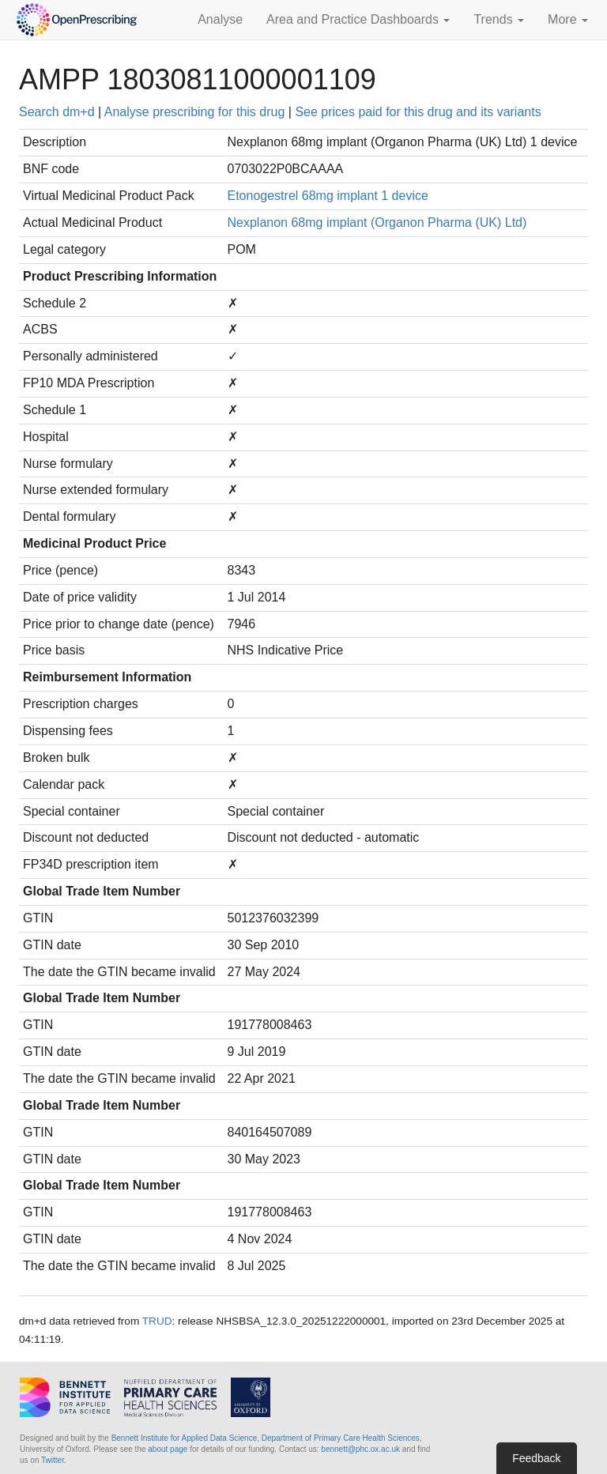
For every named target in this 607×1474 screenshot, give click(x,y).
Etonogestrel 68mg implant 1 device (328, 195)
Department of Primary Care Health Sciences (341, 1438)
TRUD (157, 1321)
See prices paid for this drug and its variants (418, 112)
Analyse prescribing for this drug (194, 112)
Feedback (536, 1458)
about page (167, 1449)
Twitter (52, 1460)
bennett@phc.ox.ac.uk (360, 1449)
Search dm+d (57, 112)
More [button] (568, 19)
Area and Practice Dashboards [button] (358, 19)
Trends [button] (498, 19)
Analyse (220, 19)
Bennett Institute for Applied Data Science (184, 1438)
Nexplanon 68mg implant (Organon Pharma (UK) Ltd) (377, 222)
